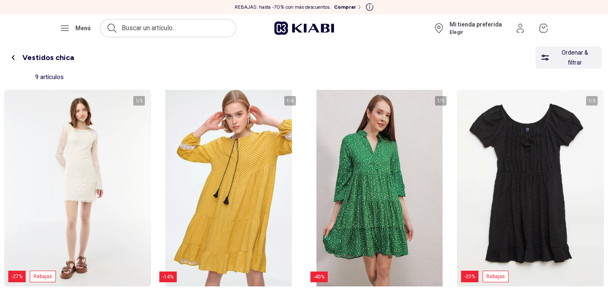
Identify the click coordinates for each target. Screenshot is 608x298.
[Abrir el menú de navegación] (75, 28)
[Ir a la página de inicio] (304, 28)
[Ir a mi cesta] (543, 28)
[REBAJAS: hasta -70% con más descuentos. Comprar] (299, 7)
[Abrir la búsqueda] (168, 28)
